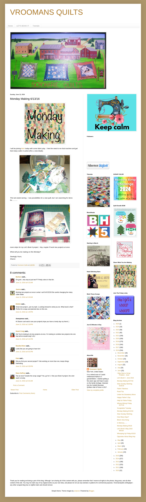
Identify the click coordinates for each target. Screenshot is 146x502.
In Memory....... (122, 423)
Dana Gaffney (20, 373)
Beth (23, 148)
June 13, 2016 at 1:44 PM (24, 312)
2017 (117, 347)
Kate (17, 358)
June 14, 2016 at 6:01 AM (24, 381)
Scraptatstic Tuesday (124, 408)
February (120, 449)
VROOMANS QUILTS (46, 12)
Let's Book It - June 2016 (125, 378)
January (120, 452)
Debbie (18, 304)
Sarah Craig (20, 331)
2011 (117, 467)
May (119, 440)
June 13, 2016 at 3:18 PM (24, 324)
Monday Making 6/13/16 (125, 411)
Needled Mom (21, 346)
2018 (117, 344)
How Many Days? (123, 417)
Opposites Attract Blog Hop (126, 436)
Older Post (75, 390)
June (119, 370)
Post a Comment (18, 385)
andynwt (77, 491)
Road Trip (120, 391)
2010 (117, 470)
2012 (117, 464)
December (121, 353)
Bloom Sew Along (123, 420)
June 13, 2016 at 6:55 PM (24, 366)
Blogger (91, 491)
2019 (117, 341)
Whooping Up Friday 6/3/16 (126, 433)
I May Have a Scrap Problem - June (123, 374)
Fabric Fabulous (122, 389)
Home (10, 26)
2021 (117, 336)
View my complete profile (95, 390)
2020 (117, 338)
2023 (117, 330)
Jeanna (18, 289)
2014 (117, 459)
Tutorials (36, 26)
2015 (117, 456)
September (121, 362)
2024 (117, 327)
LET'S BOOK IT (22, 26)
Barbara (18, 277)
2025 (117, 324)
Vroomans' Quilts (95, 369)
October (120, 359)
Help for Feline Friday (124, 400)
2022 (117, 333)
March (119, 446)
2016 (117, 350)
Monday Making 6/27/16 (125, 381)
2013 (117, 462)
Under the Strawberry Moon (126, 394)
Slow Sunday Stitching (124, 414)
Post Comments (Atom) (27, 393)
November (121, 356)
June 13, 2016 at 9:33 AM (24, 297)
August (120, 365)
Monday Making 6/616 (124, 426)
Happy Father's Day (123, 397)
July (119, 368)
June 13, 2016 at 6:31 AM (24, 282)
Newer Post (15, 390)
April (119, 443)
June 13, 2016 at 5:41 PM (24, 339)
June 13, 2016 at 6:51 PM (24, 352)
